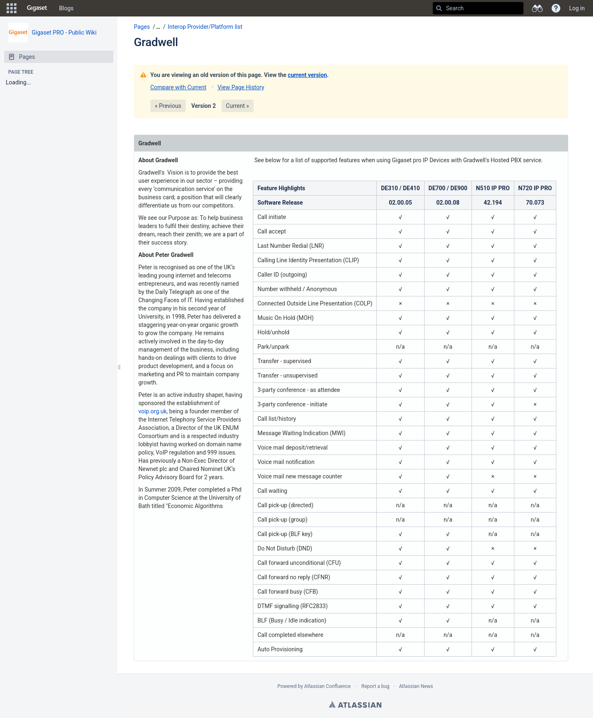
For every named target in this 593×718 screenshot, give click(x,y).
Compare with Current (178, 87)
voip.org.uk (152, 411)
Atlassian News (416, 686)
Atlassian (355, 704)
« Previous (168, 106)
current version (307, 75)
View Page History (240, 87)
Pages (142, 26)
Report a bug (376, 686)
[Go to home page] (37, 8)
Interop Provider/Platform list (205, 26)
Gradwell (156, 42)
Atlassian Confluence (327, 686)
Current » (237, 106)
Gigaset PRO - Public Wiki (64, 32)
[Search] (439, 8)
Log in (577, 8)
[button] (11, 8)
